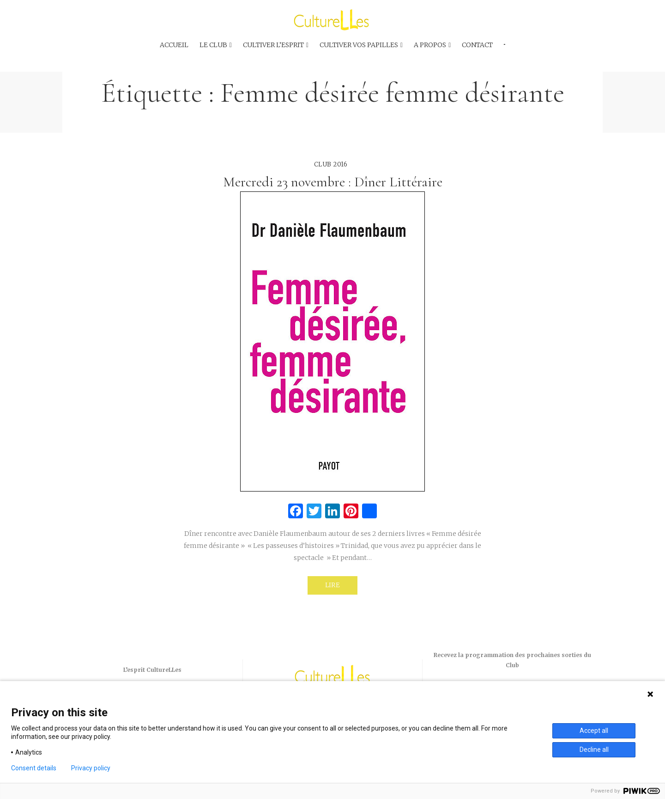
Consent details (33, 768)
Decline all (594, 749)
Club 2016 (331, 164)
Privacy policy (90, 768)
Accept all (594, 730)
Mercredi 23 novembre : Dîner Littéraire (332, 182)
